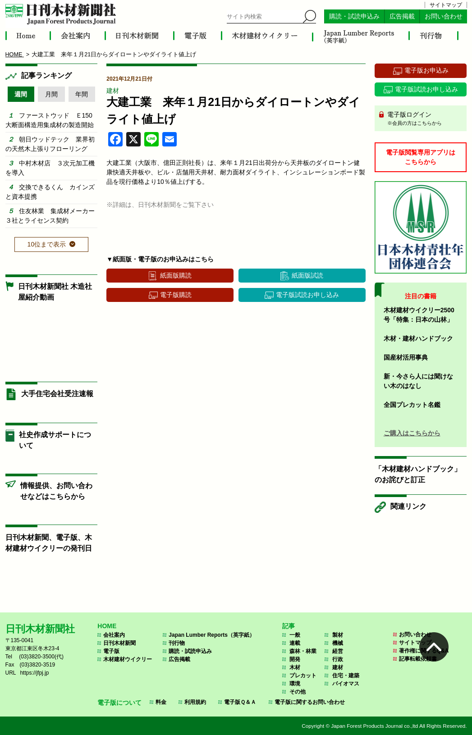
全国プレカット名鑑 (412, 404)
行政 (337, 659)
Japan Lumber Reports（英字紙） (212, 635)
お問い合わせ (444, 16)
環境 (294, 683)
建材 (112, 90)
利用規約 (195, 702)
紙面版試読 (307, 275)
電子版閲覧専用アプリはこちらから (420, 157)
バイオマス (345, 683)
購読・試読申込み (354, 16)
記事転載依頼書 (418, 659)
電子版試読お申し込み (307, 294)
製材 (337, 635)
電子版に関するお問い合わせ (310, 702)
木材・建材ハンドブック (418, 338)
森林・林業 (302, 651)
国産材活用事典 (406, 357)
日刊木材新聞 (119, 643)
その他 (297, 692)
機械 (337, 643)
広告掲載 (402, 16)
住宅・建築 (345, 675)
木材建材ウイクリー (127, 659)
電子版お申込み (426, 70)
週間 (20, 94)
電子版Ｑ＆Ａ (240, 702)
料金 (161, 702)
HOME (106, 626)
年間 (81, 94)
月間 (51, 94)
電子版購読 (176, 294)
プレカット (302, 675)
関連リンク (408, 506)
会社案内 (114, 635)
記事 (288, 626)
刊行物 (177, 643)
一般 (294, 635)
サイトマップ (446, 5)
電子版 (111, 651)
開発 (294, 659)
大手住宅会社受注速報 (57, 393)
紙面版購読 (176, 275)
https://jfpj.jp (34, 673)
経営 (337, 651)
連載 (294, 643)
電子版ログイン (424, 119)
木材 (294, 667)
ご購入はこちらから (412, 433)
